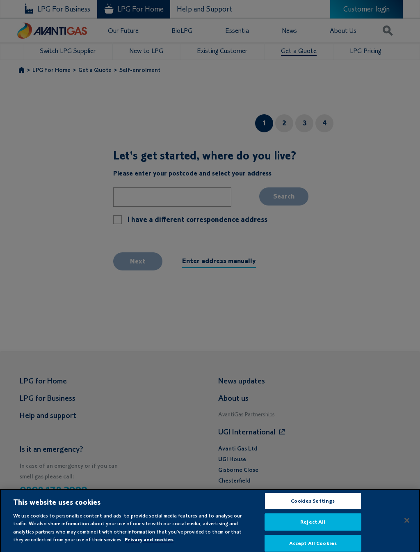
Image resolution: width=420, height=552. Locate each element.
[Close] (407, 523)
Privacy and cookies (149, 543)
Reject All (312, 525)
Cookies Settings (313, 504)
